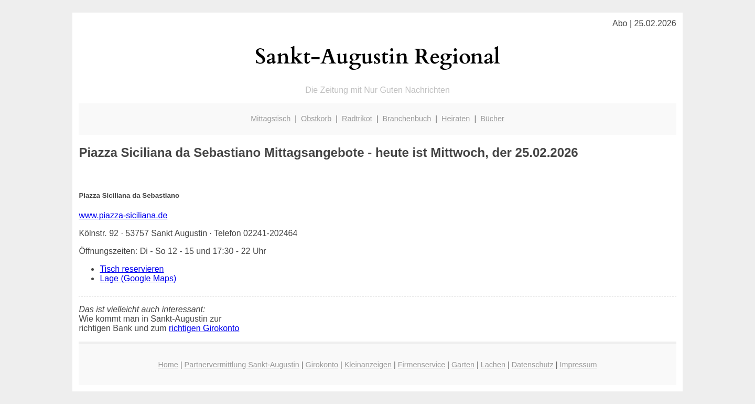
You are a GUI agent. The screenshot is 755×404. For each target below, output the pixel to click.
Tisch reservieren (132, 268)
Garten (462, 364)
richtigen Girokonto (204, 328)
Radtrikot (357, 118)
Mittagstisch (270, 118)
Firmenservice (421, 364)
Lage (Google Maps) (138, 278)
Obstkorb (316, 118)
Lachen (493, 364)
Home (168, 364)
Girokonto (322, 364)
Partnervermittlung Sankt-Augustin (242, 364)
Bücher (492, 118)
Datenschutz (533, 364)
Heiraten (455, 118)
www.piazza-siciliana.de (123, 215)
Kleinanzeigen (368, 364)
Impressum (578, 364)
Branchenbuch (406, 118)
